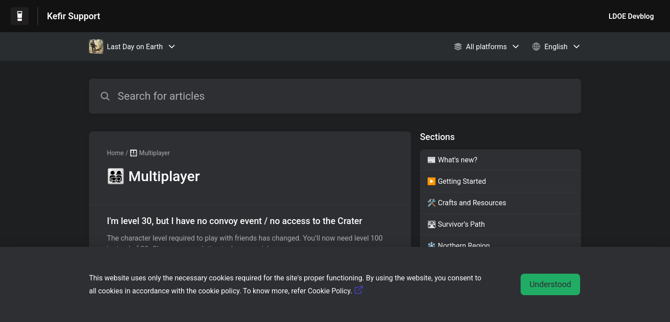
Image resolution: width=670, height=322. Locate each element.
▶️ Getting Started (456, 181)
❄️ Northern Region (458, 246)
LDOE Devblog (631, 16)
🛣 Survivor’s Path (456, 224)
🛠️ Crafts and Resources (466, 203)
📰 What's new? (452, 160)
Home (115, 153)
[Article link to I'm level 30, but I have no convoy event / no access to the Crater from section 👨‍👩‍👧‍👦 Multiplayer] (250, 234)
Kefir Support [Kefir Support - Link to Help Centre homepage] (73, 16)
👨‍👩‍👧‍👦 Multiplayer (150, 153)
